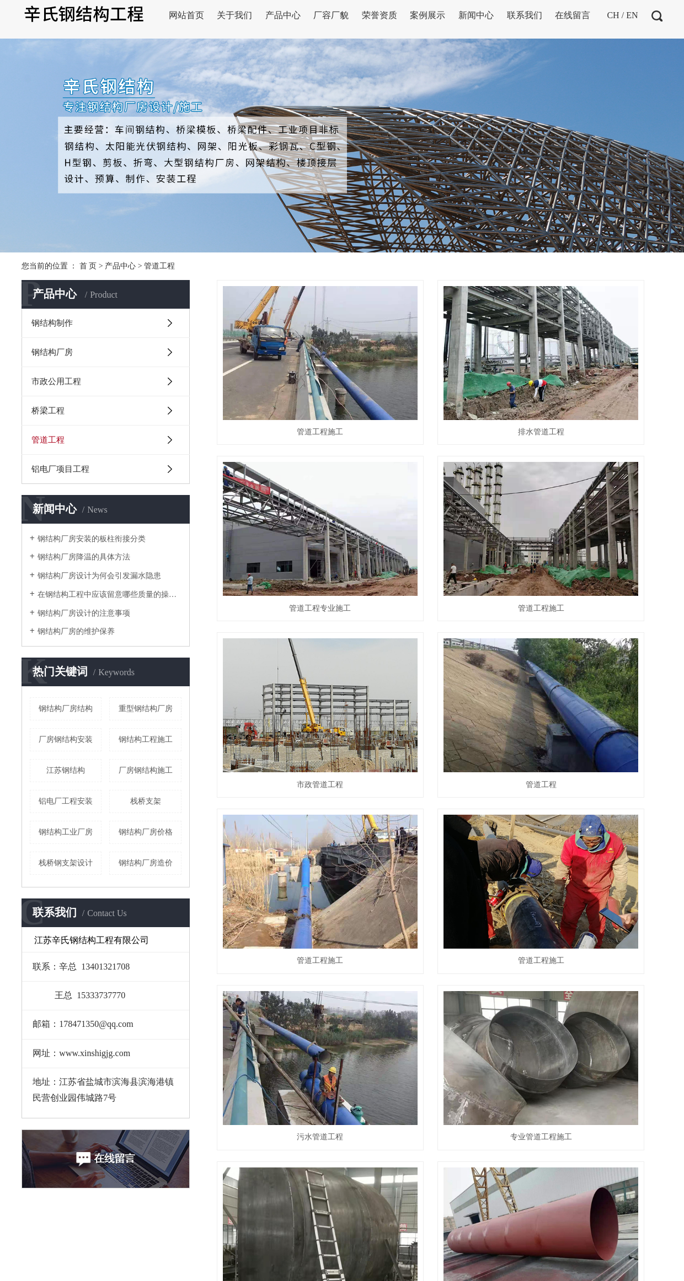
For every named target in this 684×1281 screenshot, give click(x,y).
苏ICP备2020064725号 (292, 1234)
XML (158, 1265)
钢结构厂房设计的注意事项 (84, 613)
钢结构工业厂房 (66, 832)
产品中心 (120, 266)
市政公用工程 (56, 381)
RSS (137, 1265)
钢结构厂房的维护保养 (76, 631)
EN (632, 15)
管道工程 (159, 266)
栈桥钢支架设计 (66, 863)
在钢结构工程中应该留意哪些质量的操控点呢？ (109, 594)
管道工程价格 (286, 905)
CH (613, 15)
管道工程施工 (286, 385)
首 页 (88, 266)
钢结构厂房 (52, 352)
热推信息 (37, 1265)
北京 (514, 1234)
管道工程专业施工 (592, 385)
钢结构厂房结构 (66, 708)
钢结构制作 (52, 323)
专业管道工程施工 (286, 775)
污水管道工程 (592, 645)
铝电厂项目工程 (60, 469)
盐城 (549, 1234)
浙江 (531, 1234)
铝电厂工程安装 (66, 801)
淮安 (566, 1234)
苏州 (609, 1234)
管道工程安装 (439, 775)
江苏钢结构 (65, 770)
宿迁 (626, 1234)
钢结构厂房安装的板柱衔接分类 (92, 539)
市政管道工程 (439, 515)
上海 (497, 1234)
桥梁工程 (48, 410)
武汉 (479, 1234)
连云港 (587, 1234)
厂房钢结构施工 (146, 770)
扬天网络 (388, 1234)
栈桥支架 (145, 801)
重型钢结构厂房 (146, 708)
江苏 (462, 1234)
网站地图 (109, 1265)
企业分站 (73, 1265)
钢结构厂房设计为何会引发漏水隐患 (99, 576)
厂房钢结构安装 (66, 739)
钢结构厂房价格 (146, 832)
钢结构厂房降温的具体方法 (84, 557)
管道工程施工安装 (592, 775)
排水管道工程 (439, 385)
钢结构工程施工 (146, 739)
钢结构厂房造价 (146, 863)
